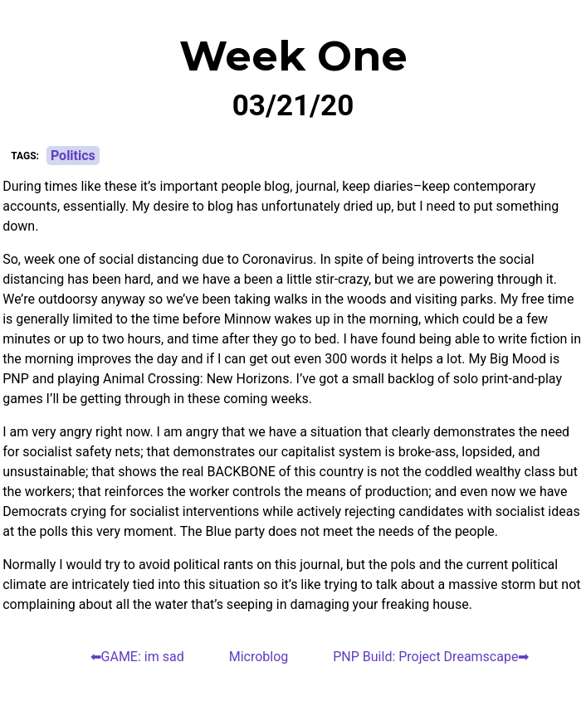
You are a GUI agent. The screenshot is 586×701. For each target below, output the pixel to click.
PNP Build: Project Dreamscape (425, 656)
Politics (73, 155)
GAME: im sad (142, 656)
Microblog (259, 656)
